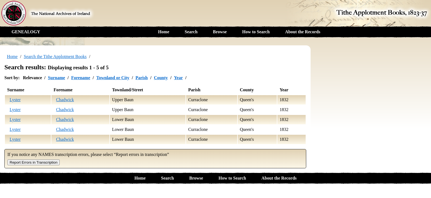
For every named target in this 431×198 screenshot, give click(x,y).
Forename (80, 77)
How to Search (256, 31)
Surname (56, 77)
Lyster (15, 99)
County (161, 77)
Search (191, 31)
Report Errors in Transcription (33, 162)
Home (163, 31)
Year (178, 77)
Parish (142, 77)
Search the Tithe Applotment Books (55, 56)
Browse (220, 31)
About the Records (302, 31)
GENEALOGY (26, 31)
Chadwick (65, 99)
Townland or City (112, 77)
